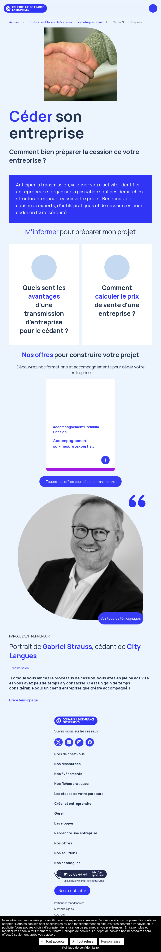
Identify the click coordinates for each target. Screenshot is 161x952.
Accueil (14, 22)
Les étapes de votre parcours (78, 793)
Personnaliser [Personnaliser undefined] (111, 941)
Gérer (59, 813)
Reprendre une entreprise (75, 833)
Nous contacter (72, 890)
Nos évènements (68, 773)
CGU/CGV (59, 914)
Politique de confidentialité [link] (80, 947)
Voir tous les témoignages (121, 618)
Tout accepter (53, 941)
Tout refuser (83, 941)
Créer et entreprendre (72, 803)
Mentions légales (64, 909)
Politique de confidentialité (69, 903)
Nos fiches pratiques (71, 783)
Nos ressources (67, 764)
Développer (64, 823)
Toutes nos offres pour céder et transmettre (80, 481)
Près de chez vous (69, 754)
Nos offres (63, 843)
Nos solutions (65, 853)
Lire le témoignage (23, 700)
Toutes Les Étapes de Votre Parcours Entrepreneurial (66, 22)
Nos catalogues (67, 863)
